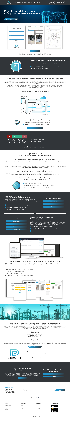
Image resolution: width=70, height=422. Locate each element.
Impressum (38, 410)
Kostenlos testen (8, 413)
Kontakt (21, 410)
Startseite (5, 8)
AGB (37, 407)
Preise (29, 2)
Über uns (38, 2)
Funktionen (24, 2)
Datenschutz (38, 409)
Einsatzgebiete (17, 2)
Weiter (60, 392)
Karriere (22, 409)
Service (33, 2)
